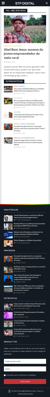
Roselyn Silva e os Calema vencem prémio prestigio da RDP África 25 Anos (29, 225)
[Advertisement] (25, 176)
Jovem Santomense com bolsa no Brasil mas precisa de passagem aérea (28, 216)
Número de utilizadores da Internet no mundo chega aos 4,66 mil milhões (28, 233)
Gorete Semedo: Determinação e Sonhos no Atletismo (29, 322)
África (16, 86)
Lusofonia (24, 138)
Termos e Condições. (28, 375)
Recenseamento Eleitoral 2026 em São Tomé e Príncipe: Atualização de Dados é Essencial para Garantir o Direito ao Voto (29, 103)
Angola (17, 138)
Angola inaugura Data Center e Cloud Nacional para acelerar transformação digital (28, 142)
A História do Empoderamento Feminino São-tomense (29, 313)
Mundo (22, 86)
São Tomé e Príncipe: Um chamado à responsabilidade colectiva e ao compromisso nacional (27, 277)
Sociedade (18, 98)
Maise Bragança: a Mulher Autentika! (27, 240)
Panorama (31, 124)
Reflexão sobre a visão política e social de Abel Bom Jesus (29, 268)
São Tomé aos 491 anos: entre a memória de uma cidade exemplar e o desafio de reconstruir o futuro (29, 288)
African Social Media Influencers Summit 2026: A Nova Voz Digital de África (29, 90)
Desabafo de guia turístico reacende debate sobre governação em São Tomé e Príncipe (29, 128)
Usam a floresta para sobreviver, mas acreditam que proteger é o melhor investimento (27, 331)
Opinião (23, 124)
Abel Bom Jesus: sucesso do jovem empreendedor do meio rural (23, 53)
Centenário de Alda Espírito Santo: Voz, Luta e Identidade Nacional (28, 116)
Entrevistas (9, 46)
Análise (17, 124)
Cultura (17, 112)
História (17, 46)
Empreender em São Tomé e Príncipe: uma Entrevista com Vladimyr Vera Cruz (29, 305)
